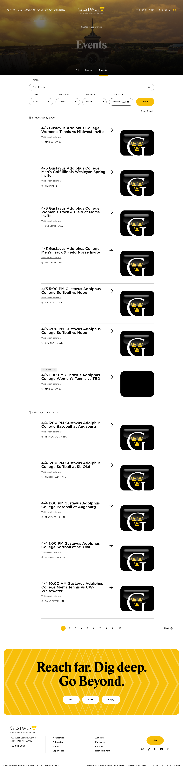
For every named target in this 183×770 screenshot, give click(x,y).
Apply (151, 10)
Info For (163, 10)
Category (38, 95)
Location (64, 95)
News (88, 70)
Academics (29, 10)
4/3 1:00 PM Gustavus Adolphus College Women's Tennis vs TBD (70, 377)
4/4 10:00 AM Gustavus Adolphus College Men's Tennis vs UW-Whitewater (72, 587)
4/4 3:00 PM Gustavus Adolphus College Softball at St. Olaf (71, 465)
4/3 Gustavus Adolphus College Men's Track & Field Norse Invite (70, 250)
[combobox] (41, 102)
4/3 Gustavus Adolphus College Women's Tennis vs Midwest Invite (72, 130)
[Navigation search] (174, 10)
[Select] (41, 101)
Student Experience (55, 10)
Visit (138, 10)
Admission (58, 742)
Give (155, 740)
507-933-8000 (18, 746)
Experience (58, 751)
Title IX (154, 765)
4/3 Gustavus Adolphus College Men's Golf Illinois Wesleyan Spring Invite (73, 172)
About (40, 10)
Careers (99, 747)
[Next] (168, 628)
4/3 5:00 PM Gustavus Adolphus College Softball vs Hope (71, 290)
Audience (90, 95)
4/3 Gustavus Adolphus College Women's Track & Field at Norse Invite (70, 212)
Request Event (102, 751)
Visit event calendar (51, 137)
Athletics (99, 738)
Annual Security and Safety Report (105, 765)
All (77, 70)
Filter (36, 80)
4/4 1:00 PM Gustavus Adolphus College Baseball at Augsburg (70, 505)
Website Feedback (171, 765)
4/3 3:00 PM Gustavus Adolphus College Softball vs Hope (71, 331)
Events (103, 70)
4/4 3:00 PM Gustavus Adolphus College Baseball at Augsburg (71, 425)
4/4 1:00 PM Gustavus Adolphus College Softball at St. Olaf (70, 545)
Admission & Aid (14, 10)
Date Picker (118, 95)
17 (120, 628)
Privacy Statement (137, 765)
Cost (144, 10)
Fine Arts (100, 742)
